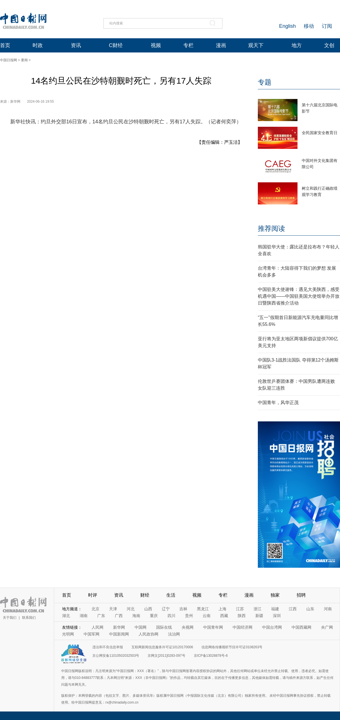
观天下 (256, 45)
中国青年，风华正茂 (278, 402)
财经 (144, 595)
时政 (38, 45)
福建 (275, 609)
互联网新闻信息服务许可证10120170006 (162, 647)
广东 (101, 615)
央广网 (327, 627)
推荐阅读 (271, 228)
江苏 (240, 609)
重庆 (154, 615)
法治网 (174, 634)
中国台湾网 (272, 627)
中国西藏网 (301, 627)
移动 (309, 26)
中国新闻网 (119, 634)
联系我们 (29, 618)
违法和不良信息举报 (107, 647)
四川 (171, 615)
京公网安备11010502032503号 (115, 656)
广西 (119, 615)
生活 (170, 595)
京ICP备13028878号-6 (211, 656)
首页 (5, 45)
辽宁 (166, 609)
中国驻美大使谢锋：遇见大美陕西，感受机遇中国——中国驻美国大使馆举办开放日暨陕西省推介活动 (298, 296)
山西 (148, 609)
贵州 (189, 615)
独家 (275, 595)
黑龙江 (203, 609)
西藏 (224, 615)
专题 (264, 82)
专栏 (188, 45)
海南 (136, 615)
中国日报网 (8, 60)
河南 (328, 609)
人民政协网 (148, 634)
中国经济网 (242, 627)
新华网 (119, 627)
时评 (92, 595)
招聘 (301, 595)
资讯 (76, 45)
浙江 (258, 609)
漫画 (221, 45)
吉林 (183, 609)
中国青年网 (213, 627)
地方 (297, 45)
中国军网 (91, 634)
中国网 (140, 627)
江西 (293, 609)
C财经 (116, 45)
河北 (131, 609)
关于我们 (9, 618)
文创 (329, 45)
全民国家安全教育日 (319, 132)
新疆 (259, 615)
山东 (310, 609)
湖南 (84, 615)
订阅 (327, 26)
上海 (222, 609)
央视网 (188, 627)
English (287, 26)
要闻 (24, 60)
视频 (156, 45)
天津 (113, 609)
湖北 (66, 615)
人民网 (97, 627)
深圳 (277, 615)
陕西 (242, 615)
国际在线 (164, 627)
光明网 (68, 634)
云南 (207, 615)
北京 (95, 609)
